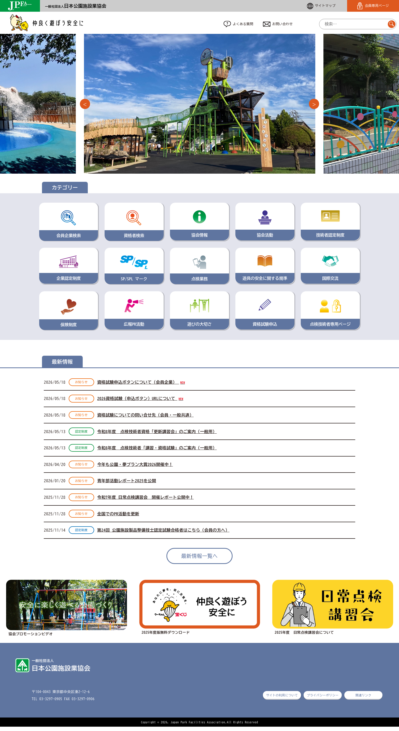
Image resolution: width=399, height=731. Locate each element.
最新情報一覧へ (199, 559)
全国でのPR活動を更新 (118, 517)
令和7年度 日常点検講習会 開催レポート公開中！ (145, 501)
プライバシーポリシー (323, 699)
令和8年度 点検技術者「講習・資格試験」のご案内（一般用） (157, 450)
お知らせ (81, 382)
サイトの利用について (282, 699)
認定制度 (81, 433)
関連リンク (363, 699)
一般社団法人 (75, 6)
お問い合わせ (278, 24)
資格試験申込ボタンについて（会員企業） (141, 383)
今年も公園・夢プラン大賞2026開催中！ (135, 467)
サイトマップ (321, 6)
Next (314, 105)
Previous (85, 105)
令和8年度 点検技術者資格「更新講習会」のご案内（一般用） (157, 433)
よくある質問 (238, 24)
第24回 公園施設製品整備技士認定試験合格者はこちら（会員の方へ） (163, 534)
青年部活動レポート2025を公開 (126, 484)
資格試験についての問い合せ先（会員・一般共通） (145, 417)
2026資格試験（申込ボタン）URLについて (140, 400)
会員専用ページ (373, 6)
